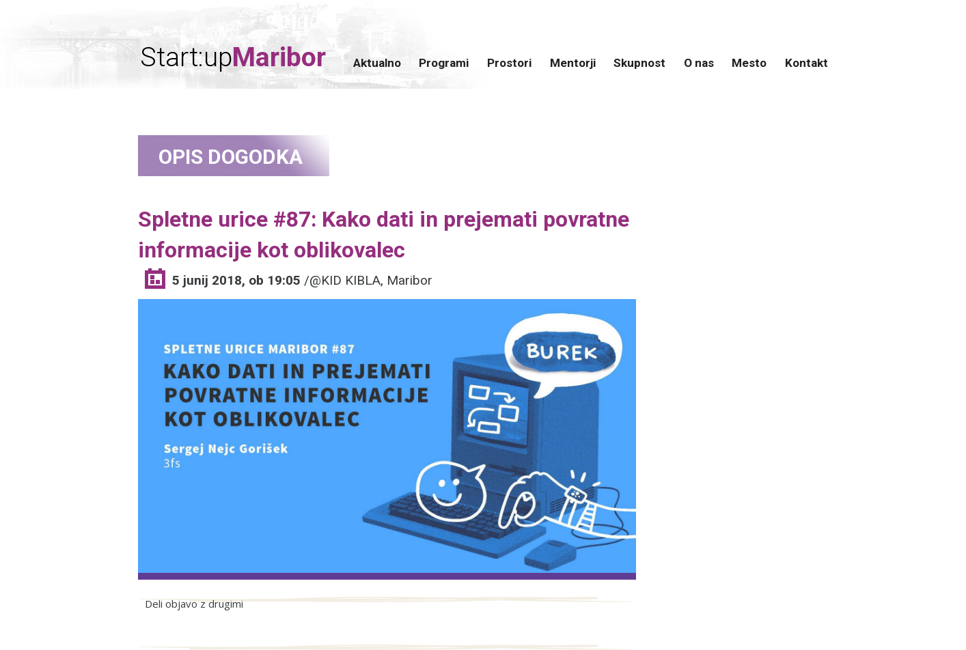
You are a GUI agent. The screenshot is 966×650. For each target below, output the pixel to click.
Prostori (509, 63)
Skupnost (639, 63)
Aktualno (377, 63)
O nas (699, 63)
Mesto (749, 63)
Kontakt (806, 63)
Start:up (233, 57)
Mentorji (573, 63)
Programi (444, 63)
